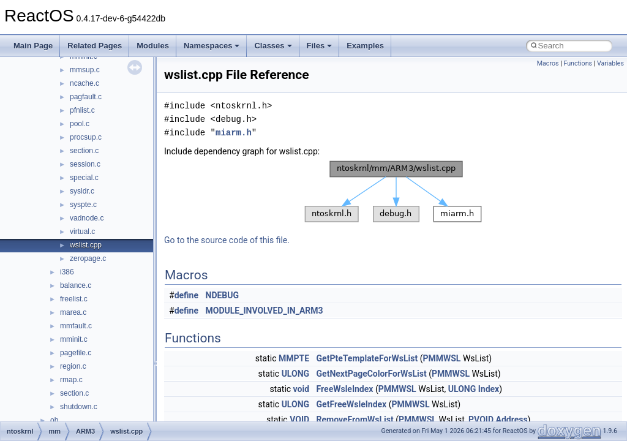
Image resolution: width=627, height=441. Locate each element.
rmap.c (71, 379)
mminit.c (74, 339)
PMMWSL (441, 358)
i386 (67, 272)
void (301, 389)
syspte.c (83, 204)
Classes (272, 45)
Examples (365, 45)
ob (54, 420)
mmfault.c (76, 326)
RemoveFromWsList (355, 419)
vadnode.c (86, 218)
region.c (73, 366)
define (186, 295)
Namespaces (212, 45)
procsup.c (86, 137)
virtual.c (82, 231)
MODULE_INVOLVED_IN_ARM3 (264, 310)
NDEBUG (222, 295)
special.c (84, 177)
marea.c (73, 312)
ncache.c (84, 83)
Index (489, 389)
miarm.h (234, 132)
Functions (577, 63)
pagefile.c (75, 353)
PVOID (481, 419)
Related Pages (94, 45)
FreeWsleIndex (345, 389)
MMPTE (294, 358)
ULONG (295, 374)
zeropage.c (88, 258)
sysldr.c (82, 191)
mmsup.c (85, 70)
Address (511, 419)
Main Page (33, 45)
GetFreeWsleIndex (352, 404)
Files (319, 45)
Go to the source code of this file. (227, 240)
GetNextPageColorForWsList (372, 374)
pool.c (79, 123)
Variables (610, 63)
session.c (85, 164)
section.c (84, 150)
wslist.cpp (86, 245)
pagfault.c (86, 96)
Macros (548, 63)
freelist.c (74, 299)
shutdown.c (78, 406)
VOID (299, 419)
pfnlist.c (82, 110)
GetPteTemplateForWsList (367, 358)
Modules (153, 45)
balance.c (75, 285)
